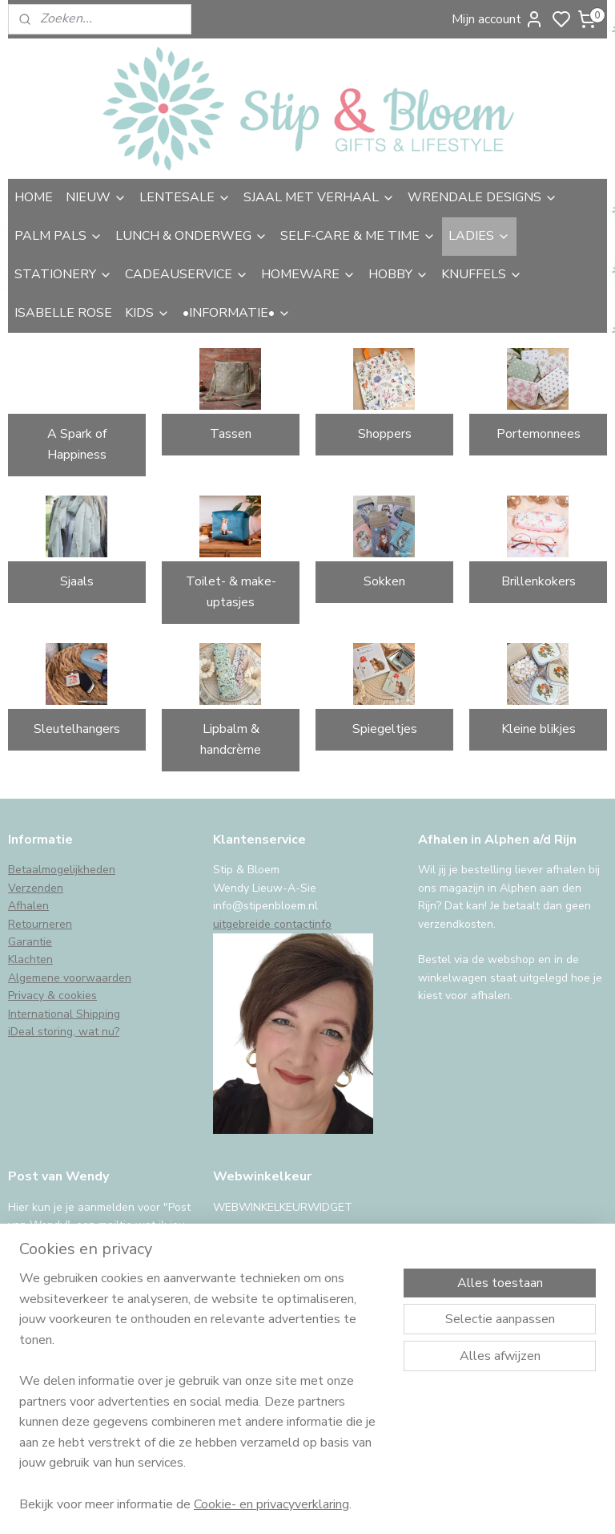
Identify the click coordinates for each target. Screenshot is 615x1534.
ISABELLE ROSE (63, 313)
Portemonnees (538, 434)
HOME (33, 197)
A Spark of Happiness (77, 444)
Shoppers (385, 434)
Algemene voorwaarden (69, 978)
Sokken (384, 581)
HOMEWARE (308, 274)
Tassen (230, 434)
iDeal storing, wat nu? (63, 1031)
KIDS (147, 313)
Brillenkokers (538, 581)
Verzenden (35, 888)
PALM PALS (58, 236)
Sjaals (77, 581)
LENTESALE (185, 197)
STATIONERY (63, 274)
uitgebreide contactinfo (272, 924)
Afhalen (28, 905)
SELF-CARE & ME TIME (358, 236)
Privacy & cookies (52, 995)
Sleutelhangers (77, 729)
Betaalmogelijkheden (61, 869)
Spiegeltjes (384, 729)
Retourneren (40, 924)
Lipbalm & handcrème (230, 739)
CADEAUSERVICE (186, 274)
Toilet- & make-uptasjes (231, 592)
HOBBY (398, 274)
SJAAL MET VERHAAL (319, 197)
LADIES (479, 236)
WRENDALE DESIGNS (482, 197)
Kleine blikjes (538, 729)
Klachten (30, 959)
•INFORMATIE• (237, 313)
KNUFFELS (481, 274)
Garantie (30, 941)
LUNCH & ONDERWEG (191, 236)
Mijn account (498, 19)
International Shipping (64, 1014)
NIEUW (96, 197)
